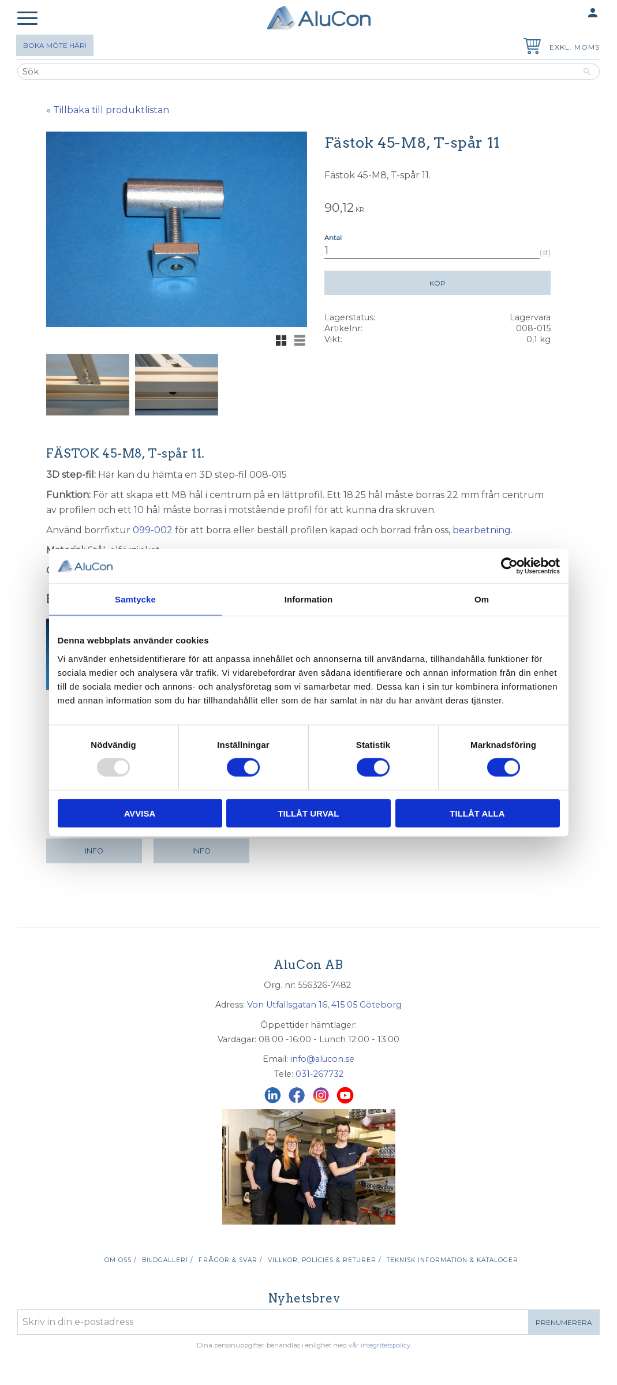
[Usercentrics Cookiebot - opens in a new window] (509, 566)
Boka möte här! (55, 45)
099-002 (153, 530)
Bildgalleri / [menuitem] (167, 1260)
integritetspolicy (385, 1345)
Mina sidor (570, 13)
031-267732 (319, 1074)
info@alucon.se (322, 1059)
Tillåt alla (477, 813)
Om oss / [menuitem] (120, 1260)
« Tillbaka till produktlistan (107, 109)
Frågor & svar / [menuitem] (230, 1260)
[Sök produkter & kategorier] (296, 71)
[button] (27, 19)
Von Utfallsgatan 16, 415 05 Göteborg (324, 1005)
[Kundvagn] (530, 47)
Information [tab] (309, 599)
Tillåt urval (308, 813)
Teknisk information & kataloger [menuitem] (452, 1260)
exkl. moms (574, 47)
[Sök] (587, 71)
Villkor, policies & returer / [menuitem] (324, 1260)
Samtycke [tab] (135, 599)
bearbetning (482, 530)
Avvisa (140, 813)
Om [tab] (481, 599)
